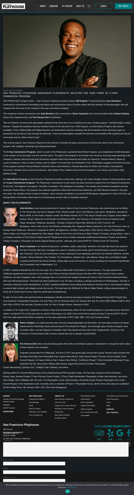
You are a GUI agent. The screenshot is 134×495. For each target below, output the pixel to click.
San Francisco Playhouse (64, 399)
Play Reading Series (88, 396)
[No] (131, 488)
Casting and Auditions (37, 399)
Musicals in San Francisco (64, 409)
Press (108, 402)
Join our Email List (35, 415)
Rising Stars (59, 412)
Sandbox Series (60, 418)
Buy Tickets (112, 413)
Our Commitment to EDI (89, 412)
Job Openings (34, 402)
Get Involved (35, 396)
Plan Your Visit (60, 402)
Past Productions (112, 399)
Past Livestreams (87, 402)
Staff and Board (86, 409)
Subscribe (8, 412)
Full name (8, 460)
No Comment (18, 90)
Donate (110, 409)
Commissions (85, 399)
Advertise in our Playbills (38, 412)
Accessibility (85, 415)
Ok (68, 491)
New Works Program (62, 415)
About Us (59, 396)
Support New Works (88, 405)
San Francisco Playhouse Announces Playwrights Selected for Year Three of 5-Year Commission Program (60, 95)
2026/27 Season (9, 408)
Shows (6, 396)
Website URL (9, 477)
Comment (7, 441)
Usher (31, 405)
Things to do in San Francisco (65, 405)
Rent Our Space (35, 409)
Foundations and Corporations (117, 396)
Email (5, 469)
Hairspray (6, 405)
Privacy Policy (71, 487)
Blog (108, 405)
